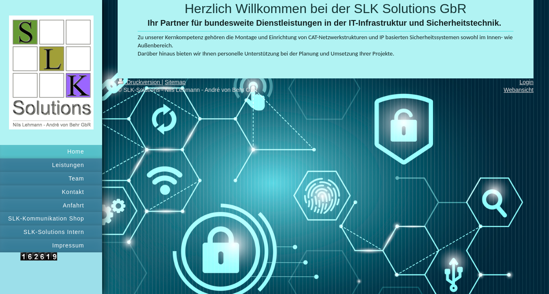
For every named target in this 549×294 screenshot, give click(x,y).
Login (526, 82)
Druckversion (139, 82)
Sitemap (175, 82)
